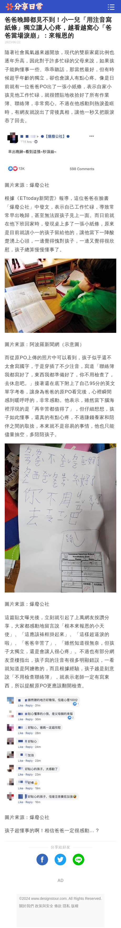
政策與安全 (44, 906)
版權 (74, 906)
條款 (58, 906)
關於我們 (26, 906)
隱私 (66, 906)
